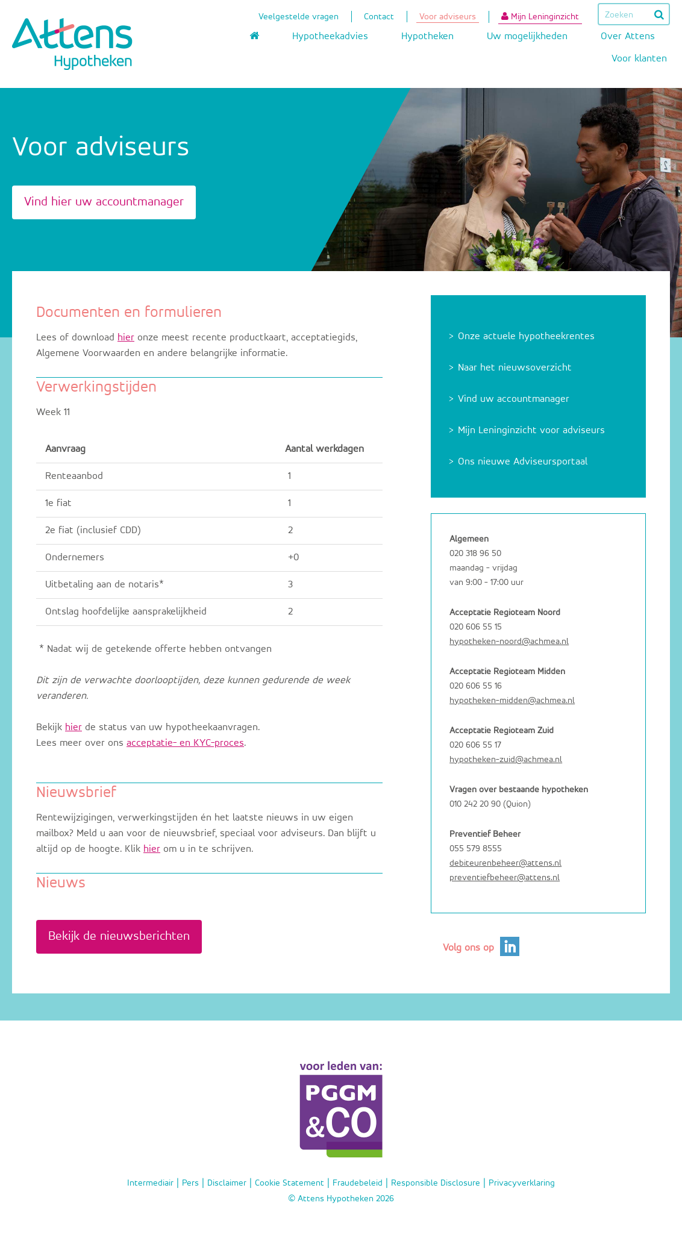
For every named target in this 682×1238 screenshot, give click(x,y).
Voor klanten (639, 59)
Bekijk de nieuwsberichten (119, 936)
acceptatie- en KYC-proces (185, 743)
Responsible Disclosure (435, 1182)
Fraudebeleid (358, 1182)
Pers (190, 1182)
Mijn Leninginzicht (540, 16)
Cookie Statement (289, 1182)
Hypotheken (427, 36)
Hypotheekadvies (330, 36)
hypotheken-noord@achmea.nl (509, 641)
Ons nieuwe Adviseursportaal (522, 462)
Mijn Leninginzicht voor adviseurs (531, 430)
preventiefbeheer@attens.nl (504, 877)
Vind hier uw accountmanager (104, 202)
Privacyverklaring (522, 1182)
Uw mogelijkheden (527, 36)
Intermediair (150, 1182)
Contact (379, 17)
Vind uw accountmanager (513, 399)
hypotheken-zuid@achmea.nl (505, 759)
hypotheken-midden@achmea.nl (512, 700)
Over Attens (628, 36)
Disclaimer (226, 1182)
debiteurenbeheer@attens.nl (505, 863)
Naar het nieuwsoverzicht (515, 368)
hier (125, 338)
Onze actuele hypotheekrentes (526, 336)
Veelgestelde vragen (298, 17)
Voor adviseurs (447, 17)
